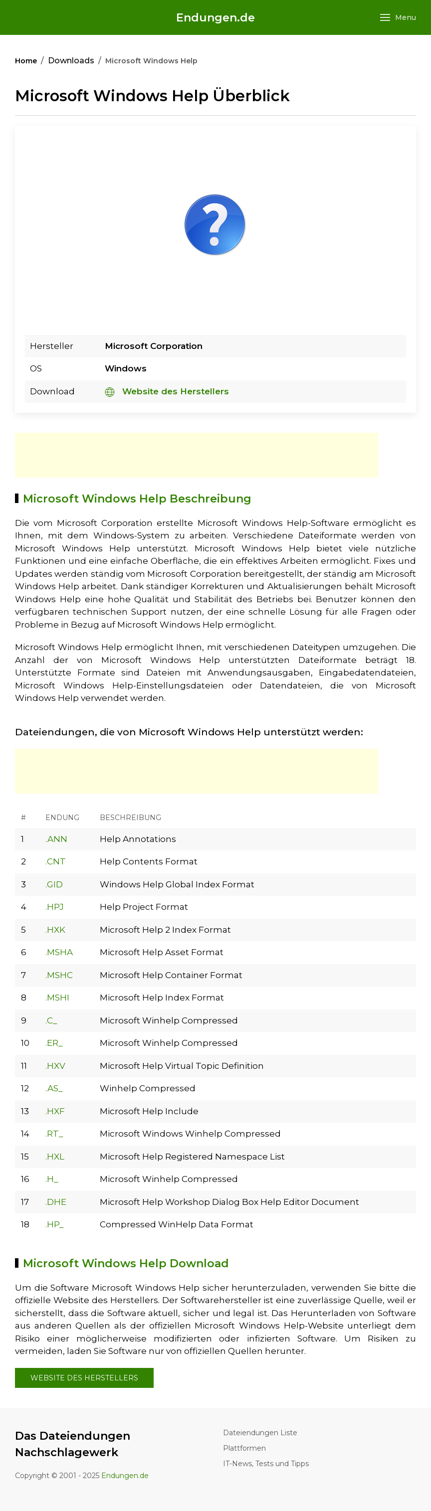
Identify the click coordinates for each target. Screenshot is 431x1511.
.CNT (55, 861)
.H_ (51, 1179)
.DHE (55, 1202)
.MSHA (59, 952)
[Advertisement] (196, 455)
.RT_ (54, 1134)
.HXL (54, 1157)
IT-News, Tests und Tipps (266, 1463)
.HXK (55, 930)
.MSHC (59, 975)
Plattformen (244, 1448)
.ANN (56, 839)
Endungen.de (215, 17)
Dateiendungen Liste (260, 1432)
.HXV (55, 1066)
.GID (54, 884)
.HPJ (54, 907)
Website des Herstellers (167, 391)
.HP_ (54, 1224)
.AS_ (54, 1088)
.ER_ (54, 1043)
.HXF (55, 1111)
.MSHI (57, 998)
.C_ (51, 1020)
